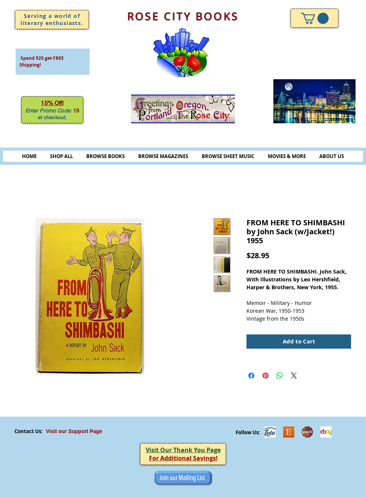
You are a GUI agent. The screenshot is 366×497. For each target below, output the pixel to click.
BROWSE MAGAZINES (163, 156)
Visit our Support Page (74, 431)
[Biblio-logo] (307, 432)
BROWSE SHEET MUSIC (228, 156)
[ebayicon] (326, 432)
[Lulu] (270, 432)
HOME (29, 156)
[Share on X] (293, 375)
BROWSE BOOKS (105, 156)
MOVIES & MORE (287, 156)
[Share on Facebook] (251, 375)
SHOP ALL (61, 156)
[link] (315, 18)
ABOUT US (331, 156)
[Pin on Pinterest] (265, 375)
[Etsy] (288, 432)
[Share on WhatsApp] (279, 375)
